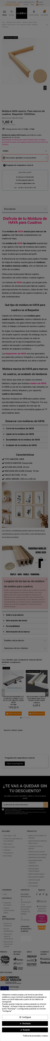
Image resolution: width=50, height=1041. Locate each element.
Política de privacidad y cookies (35, 1036)
